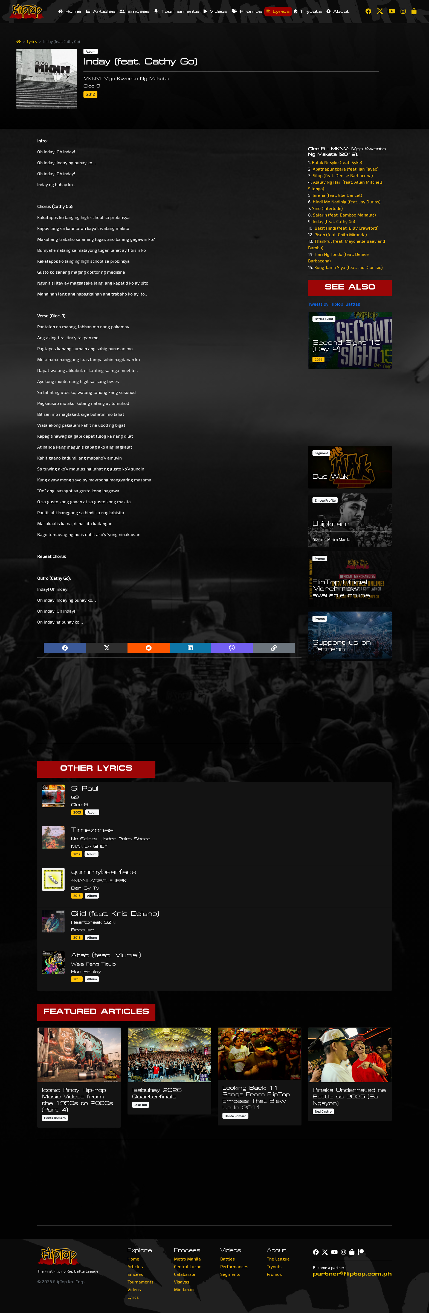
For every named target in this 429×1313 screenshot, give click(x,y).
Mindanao (184, 1289)
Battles (227, 1258)
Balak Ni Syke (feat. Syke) (337, 162)
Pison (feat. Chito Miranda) (340, 234)
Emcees (134, 11)
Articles (100, 11)
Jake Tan (140, 1105)
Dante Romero (55, 1118)
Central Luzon (187, 1266)
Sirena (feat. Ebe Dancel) (337, 195)
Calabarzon (185, 1274)
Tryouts (308, 11)
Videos (216, 11)
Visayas (181, 1281)
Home (69, 11)
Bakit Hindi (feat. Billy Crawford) (347, 227)
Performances (234, 1266)
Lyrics (278, 11)
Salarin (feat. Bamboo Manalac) (344, 214)
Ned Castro (323, 1111)
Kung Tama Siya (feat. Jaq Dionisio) (348, 267)
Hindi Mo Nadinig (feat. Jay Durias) (347, 201)
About (338, 11)
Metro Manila (187, 1258)
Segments (230, 1274)
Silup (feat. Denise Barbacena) (343, 175)
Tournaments (176, 11)
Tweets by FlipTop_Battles (334, 303)
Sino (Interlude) (327, 208)
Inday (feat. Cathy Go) (334, 221)
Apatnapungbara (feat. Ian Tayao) (346, 168)
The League (278, 1258)
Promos (247, 11)
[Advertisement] (169, 700)
